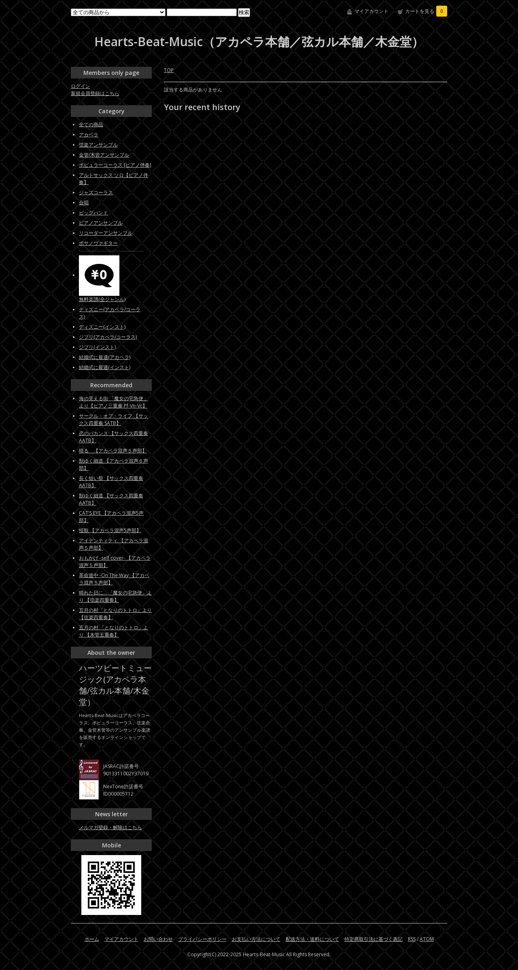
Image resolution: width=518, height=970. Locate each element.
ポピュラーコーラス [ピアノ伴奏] (115, 164)
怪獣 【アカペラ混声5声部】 (110, 530)
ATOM (427, 939)
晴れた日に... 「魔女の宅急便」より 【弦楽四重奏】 (115, 596)
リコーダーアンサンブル (105, 232)
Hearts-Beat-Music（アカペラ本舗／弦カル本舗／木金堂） (259, 41)
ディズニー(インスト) (102, 326)
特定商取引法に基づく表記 (373, 939)
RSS (412, 939)
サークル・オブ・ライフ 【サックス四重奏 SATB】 (113, 419)
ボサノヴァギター (98, 243)
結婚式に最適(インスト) (104, 367)
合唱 (84, 202)
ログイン (80, 86)
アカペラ (88, 134)
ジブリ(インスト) (97, 347)
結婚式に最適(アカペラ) (104, 357)
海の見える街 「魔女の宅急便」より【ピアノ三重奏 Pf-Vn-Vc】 (113, 402)
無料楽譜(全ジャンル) (102, 299)
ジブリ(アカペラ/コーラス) (108, 336)
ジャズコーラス (96, 192)
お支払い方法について (256, 939)
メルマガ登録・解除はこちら (110, 827)
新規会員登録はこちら (95, 93)
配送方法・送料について (312, 939)
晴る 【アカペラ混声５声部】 (113, 450)
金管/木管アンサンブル (104, 154)
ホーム (92, 939)
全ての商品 (91, 124)
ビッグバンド (93, 212)
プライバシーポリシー (202, 939)
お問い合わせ (158, 939)
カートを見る (426, 11)
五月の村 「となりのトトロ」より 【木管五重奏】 (113, 631)
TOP (169, 70)
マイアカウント (371, 11)
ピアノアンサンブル (101, 222)
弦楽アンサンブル (98, 144)
